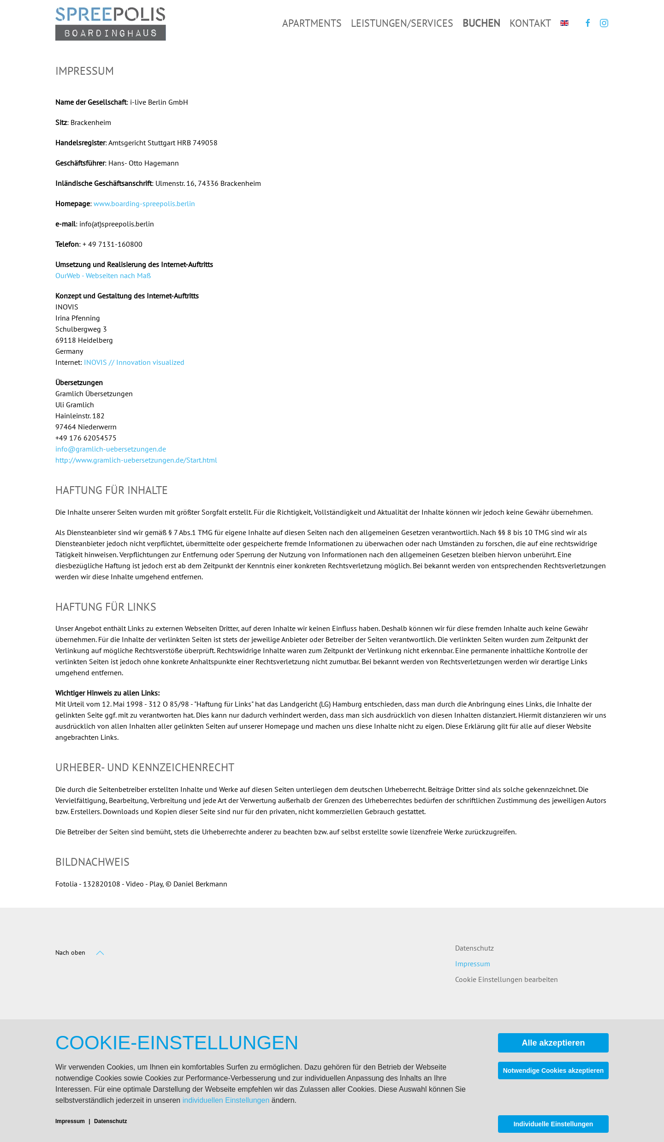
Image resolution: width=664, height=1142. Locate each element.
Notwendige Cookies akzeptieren (553, 1070)
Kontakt (530, 23)
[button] (100, 953)
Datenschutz (474, 947)
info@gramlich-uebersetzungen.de (110, 448)
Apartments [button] (312, 23)
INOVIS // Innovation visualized (134, 362)
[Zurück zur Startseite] (110, 23)
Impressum (472, 963)
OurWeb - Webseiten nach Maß (103, 275)
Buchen (481, 23)
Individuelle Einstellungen (553, 1124)
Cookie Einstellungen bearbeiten (506, 979)
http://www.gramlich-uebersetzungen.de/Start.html (136, 459)
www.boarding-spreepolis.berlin (144, 203)
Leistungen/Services (402, 23)
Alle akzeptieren (553, 1042)
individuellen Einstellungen (226, 1100)
